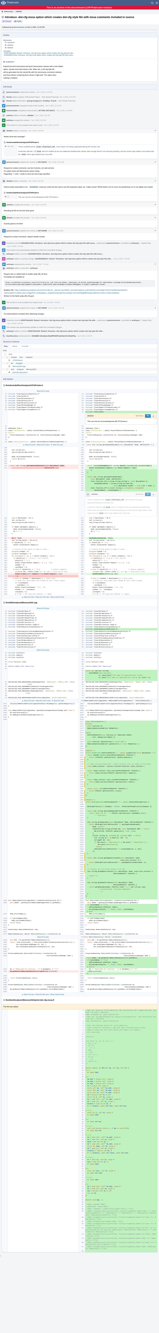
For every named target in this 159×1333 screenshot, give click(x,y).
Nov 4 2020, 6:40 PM (38, 205)
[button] (157, 3)
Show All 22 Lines (43, 391)
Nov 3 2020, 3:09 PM (36, 131)
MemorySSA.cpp (19, 366)
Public (19, 21)
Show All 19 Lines (43, 650)
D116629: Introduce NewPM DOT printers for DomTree (54, 336)
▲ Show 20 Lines (29, 445)
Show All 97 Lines (43, 445)
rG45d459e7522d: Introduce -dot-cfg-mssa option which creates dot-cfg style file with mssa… (39, 55)
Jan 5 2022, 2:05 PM (84, 336)
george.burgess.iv (34, 101)
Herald (9, 97)
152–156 (9, 146)
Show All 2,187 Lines (43, 701)
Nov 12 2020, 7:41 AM (15, 246)
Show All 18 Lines (43, 608)
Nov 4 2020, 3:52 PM (36, 181)
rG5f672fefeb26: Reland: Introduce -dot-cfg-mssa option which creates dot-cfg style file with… (39, 53)
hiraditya (46, 101)
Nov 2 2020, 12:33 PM (44, 92)
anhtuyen (135, 243)
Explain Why (146, 243)
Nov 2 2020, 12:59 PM (64, 111)
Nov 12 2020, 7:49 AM (122, 259)
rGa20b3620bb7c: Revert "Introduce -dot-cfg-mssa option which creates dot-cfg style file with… (73, 259)
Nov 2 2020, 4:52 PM (42, 115)
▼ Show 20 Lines (57, 445)
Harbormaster (12, 111)
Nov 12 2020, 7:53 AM (40, 264)
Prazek (53, 101)
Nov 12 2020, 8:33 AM (56, 308)
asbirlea (10, 45)
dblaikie (10, 48)
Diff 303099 (42, 231)
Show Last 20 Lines (57, 597)
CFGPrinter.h (18, 360)
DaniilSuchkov (12, 336)
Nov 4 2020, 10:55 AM (56, 162)
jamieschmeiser (18, 27)
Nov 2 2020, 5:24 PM (38, 120)
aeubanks (11, 42)
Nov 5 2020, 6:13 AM (55, 231)
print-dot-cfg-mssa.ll (20, 372)
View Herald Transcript (50, 97)
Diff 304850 (42, 308)
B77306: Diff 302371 (47, 111)
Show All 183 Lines (42, 994)
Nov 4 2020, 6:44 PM (38, 218)
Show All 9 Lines (43, 937)
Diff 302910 (42, 162)
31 (7, 197)
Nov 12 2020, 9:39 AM (15, 323)
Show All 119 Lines (42, 597)
